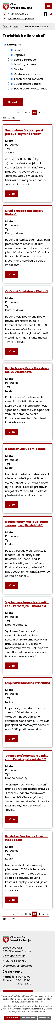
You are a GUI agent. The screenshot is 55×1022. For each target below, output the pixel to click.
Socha (9, 152)
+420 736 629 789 (14, 961)
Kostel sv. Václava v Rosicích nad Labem (26, 838)
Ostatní (18, 69)
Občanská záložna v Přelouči (26, 291)
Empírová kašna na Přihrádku (27, 683)
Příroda (18, 50)
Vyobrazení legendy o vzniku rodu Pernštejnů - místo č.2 (27, 757)
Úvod (5, 26)
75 (17, 112)
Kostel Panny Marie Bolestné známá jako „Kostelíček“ (26, 523)
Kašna (9, 701)
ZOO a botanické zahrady (30, 88)
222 (13, 117)
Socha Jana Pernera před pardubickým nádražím (24, 132)
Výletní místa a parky (28, 84)
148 (4, 117)
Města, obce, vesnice (27, 74)
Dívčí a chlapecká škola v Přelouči (24, 212)
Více (12, 194)
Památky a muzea (25, 64)
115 (43, 112)
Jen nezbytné (28, 1017)
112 (30, 112)
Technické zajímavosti (28, 79)
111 (26, 112)
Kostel (9, 468)
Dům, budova (14, 233)
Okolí (15, 26)
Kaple (8, 390)
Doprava (19, 55)
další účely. (38, 1002)
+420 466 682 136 (14, 956)
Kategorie (14, 44)
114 (38, 112)
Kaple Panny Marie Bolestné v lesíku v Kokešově (27, 370)
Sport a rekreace (25, 59)
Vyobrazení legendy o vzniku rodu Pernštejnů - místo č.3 (27, 604)
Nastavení (44, 1017)
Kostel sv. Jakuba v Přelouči (25, 449)
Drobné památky (16, 624)
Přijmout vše (11, 1017)
